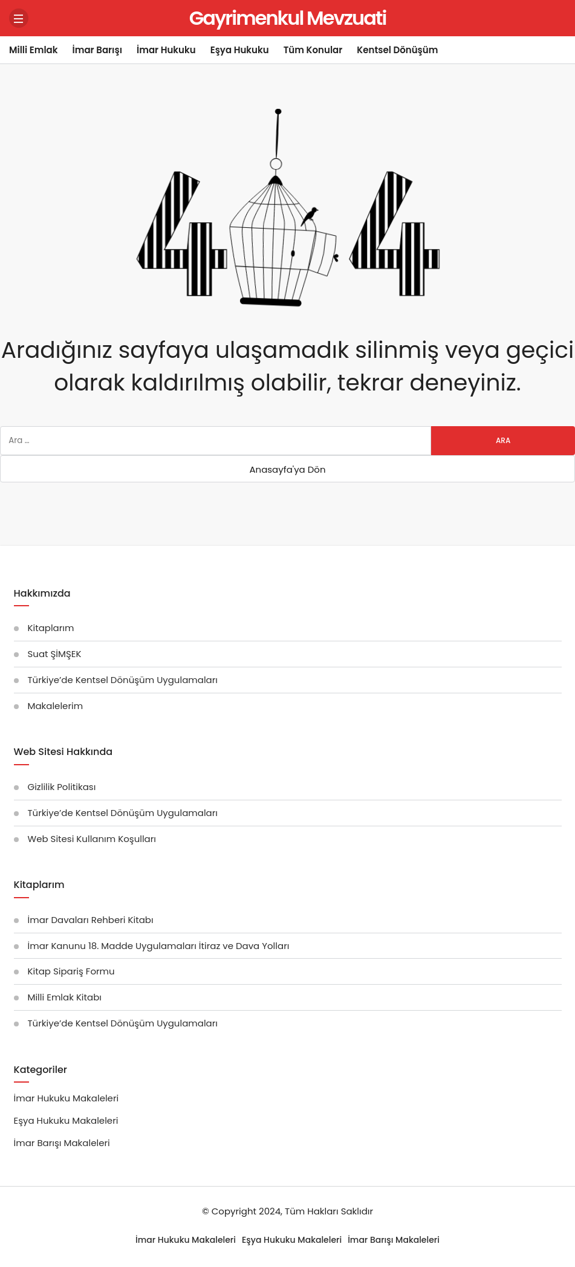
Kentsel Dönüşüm (397, 50)
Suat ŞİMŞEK (55, 653)
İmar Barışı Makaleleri (62, 1142)
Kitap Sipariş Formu (71, 971)
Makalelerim (55, 705)
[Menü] (18, 18)
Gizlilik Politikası (62, 786)
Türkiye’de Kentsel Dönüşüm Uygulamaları (123, 679)
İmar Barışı (97, 50)
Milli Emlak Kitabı (65, 997)
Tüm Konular (313, 50)
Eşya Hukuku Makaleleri (66, 1120)
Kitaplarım (51, 627)
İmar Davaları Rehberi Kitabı (91, 919)
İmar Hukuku (166, 50)
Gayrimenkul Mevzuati (287, 17)
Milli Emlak (33, 50)
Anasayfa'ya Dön (287, 469)
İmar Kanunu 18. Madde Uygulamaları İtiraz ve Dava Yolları (159, 945)
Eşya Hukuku (239, 50)
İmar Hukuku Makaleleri (66, 1098)
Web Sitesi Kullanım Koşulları (92, 838)
